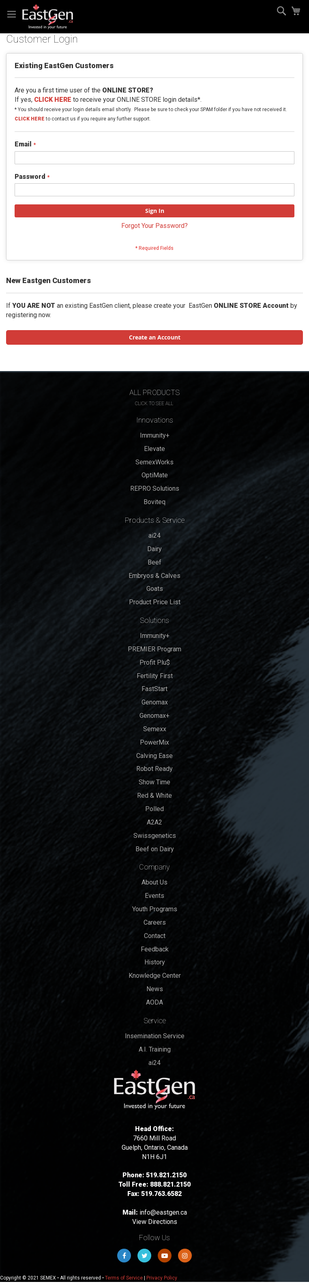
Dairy (154, 549)
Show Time (154, 782)
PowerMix (154, 742)
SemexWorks (154, 462)
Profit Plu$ (154, 662)
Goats (154, 589)
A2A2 (154, 822)
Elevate (154, 449)
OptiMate (155, 475)
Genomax (155, 702)
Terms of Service (124, 1278)
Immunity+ (155, 435)
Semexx (154, 729)
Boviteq (154, 502)
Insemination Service (155, 1036)
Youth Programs (154, 909)
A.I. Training (155, 1049)
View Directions (154, 1222)
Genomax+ (154, 715)
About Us (154, 882)
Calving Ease (154, 756)
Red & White (154, 795)
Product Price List (154, 602)
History (154, 962)
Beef (154, 562)
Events (154, 896)
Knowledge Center (155, 975)
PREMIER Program (154, 649)
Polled (154, 809)
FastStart (154, 689)
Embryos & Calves (154, 576)
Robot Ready (154, 769)
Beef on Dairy (154, 849)
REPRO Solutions (154, 488)
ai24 (154, 535)
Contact (154, 936)
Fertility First (155, 676)
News (154, 989)
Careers (155, 922)
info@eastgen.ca (163, 1212)
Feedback (155, 949)
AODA (154, 1002)
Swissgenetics (154, 835)
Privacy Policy (161, 1278)
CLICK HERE (30, 119)
